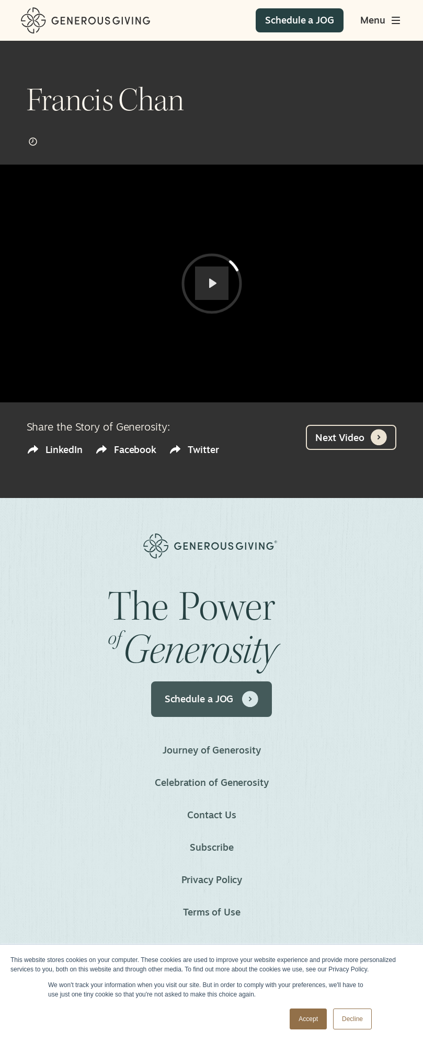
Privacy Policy (211, 879)
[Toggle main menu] (381, 20)
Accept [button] (308, 1019)
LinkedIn (55, 449)
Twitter (194, 449)
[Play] (211, 283)
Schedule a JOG (212, 699)
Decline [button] (352, 1019)
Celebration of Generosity (212, 782)
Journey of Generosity (211, 750)
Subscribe (211, 847)
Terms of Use (212, 912)
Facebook (125, 449)
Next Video (351, 437)
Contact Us (211, 814)
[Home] (85, 20)
